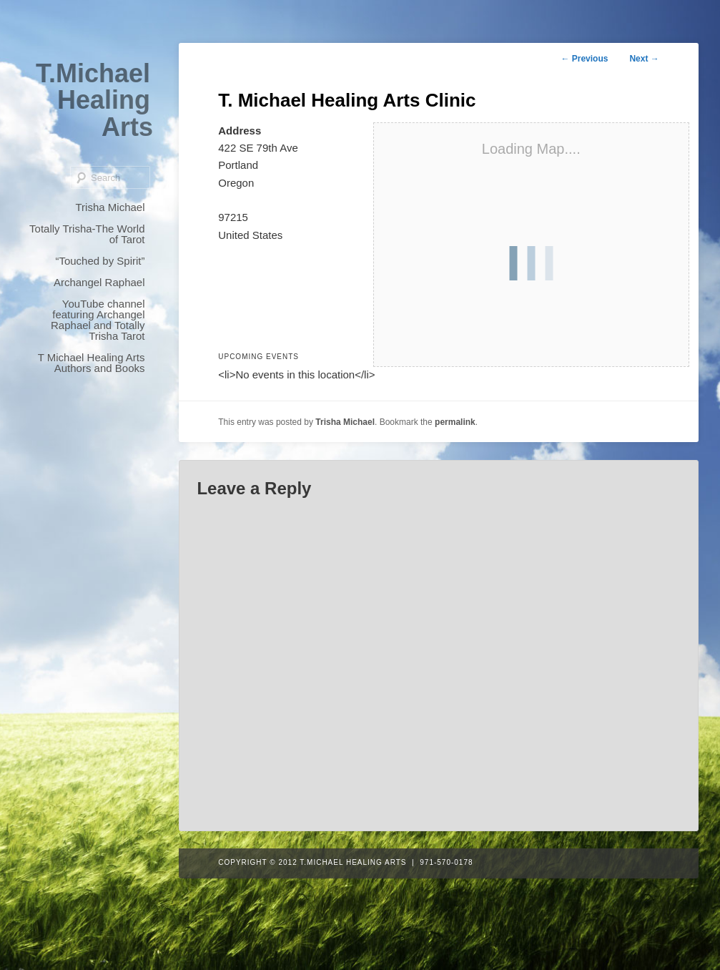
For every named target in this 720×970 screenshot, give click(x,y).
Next (644, 59)
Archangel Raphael (99, 282)
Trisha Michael (110, 207)
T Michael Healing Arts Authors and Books (91, 362)
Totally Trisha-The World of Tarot (86, 233)
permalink (455, 422)
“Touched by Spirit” (99, 261)
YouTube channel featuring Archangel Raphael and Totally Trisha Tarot (97, 320)
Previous (584, 59)
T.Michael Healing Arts (94, 100)
